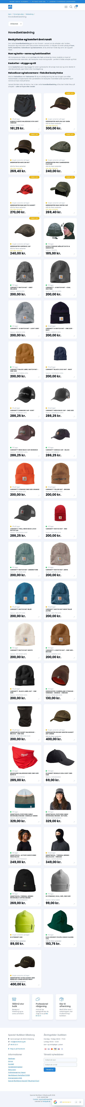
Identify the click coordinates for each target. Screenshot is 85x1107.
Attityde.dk (46, 1103)
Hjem (9, 14)
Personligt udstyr (18, 14)
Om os (10, 1063)
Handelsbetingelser (15, 1068)
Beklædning (29, 14)
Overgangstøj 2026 (15, 1079)
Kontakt (11, 1066)
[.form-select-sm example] (15, 23)
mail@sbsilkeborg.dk (18, 1043)
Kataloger (11, 1060)
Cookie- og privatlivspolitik (42, 1101)
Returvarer (12, 1071)
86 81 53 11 (14, 1046)
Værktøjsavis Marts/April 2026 (19, 1077)
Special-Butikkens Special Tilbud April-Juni (23, 1082)
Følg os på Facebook (16, 1050)
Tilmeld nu (49, 1071)
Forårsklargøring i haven (17, 1074)
